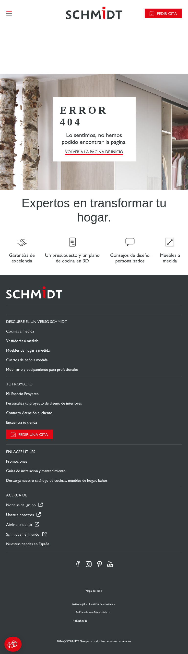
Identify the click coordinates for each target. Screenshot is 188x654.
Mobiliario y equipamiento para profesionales (42, 369)
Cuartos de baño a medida (27, 360)
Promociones (16, 461)
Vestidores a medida (22, 340)
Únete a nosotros (20, 514)
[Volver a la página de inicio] (94, 13)
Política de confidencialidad (92, 612)
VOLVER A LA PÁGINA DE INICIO (94, 151)
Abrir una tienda (19, 524)
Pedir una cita (33, 434)
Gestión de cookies (101, 604)
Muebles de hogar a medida (28, 350)
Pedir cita (167, 13)
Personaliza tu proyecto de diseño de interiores (44, 403)
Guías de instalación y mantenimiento (36, 471)
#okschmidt (79, 620)
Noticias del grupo (21, 505)
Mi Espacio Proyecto (22, 393)
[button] (13, 644)
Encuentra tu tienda (21, 422)
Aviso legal (78, 604)
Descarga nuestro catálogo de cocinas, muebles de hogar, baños (56, 480)
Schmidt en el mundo (22, 534)
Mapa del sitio (94, 590)
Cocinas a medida (20, 331)
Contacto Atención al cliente (29, 412)
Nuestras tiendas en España (27, 544)
